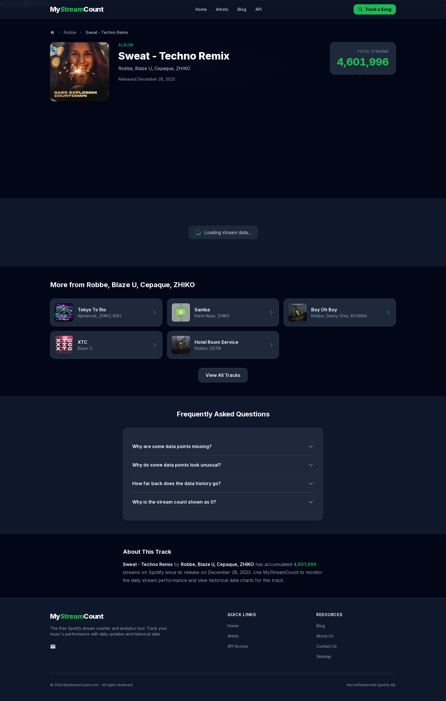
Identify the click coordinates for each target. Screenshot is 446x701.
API (258, 9)
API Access (238, 646)
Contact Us (326, 646)
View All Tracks (223, 375)
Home (201, 9)
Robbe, (126, 68)
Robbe (70, 32)
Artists (222, 9)
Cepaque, (164, 68)
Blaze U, (144, 68)
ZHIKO (183, 68)
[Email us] (53, 646)
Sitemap (323, 656)
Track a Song (374, 9)
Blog (242, 9)
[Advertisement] (223, 155)
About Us (324, 635)
